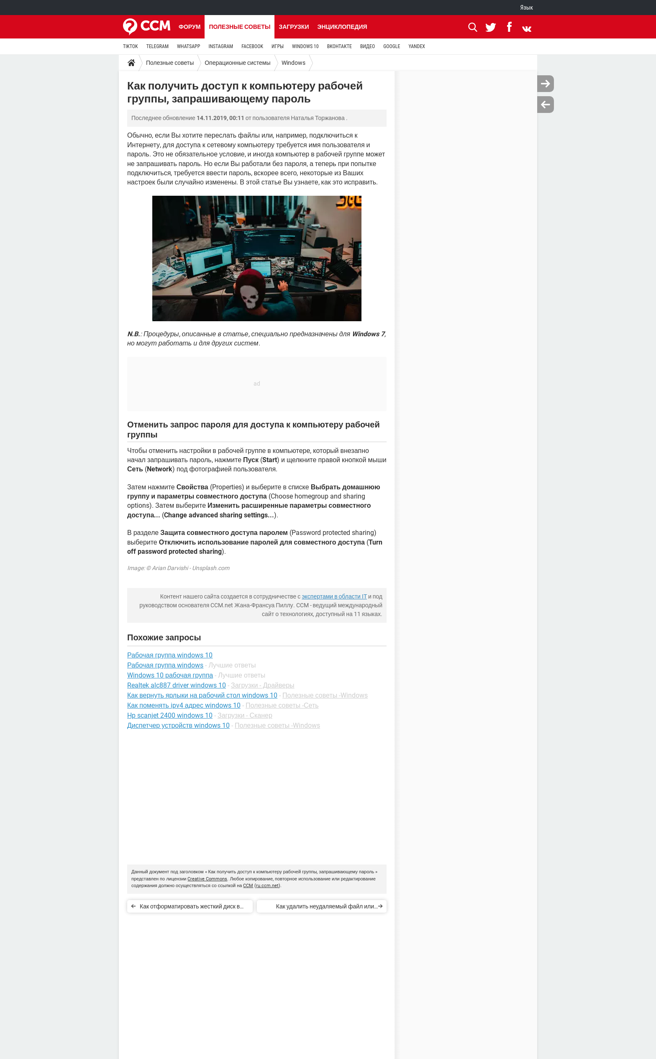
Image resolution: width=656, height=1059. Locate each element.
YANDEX (416, 46)
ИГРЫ (278, 46)
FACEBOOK (252, 46)
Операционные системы (237, 62)
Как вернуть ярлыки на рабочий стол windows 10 (202, 695)
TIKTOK (130, 46)
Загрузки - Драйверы (263, 685)
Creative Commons (207, 879)
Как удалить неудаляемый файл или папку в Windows (325, 908)
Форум (189, 26)
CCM (248, 885)
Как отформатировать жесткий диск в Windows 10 (190, 908)
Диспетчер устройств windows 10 (178, 725)
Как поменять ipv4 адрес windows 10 (184, 705)
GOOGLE (391, 46)
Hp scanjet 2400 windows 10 (170, 715)
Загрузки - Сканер (245, 715)
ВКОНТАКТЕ (339, 46)
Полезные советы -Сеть (282, 705)
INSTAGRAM (220, 46)
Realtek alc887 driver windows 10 (176, 685)
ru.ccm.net (267, 885)
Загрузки (294, 26)
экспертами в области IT (334, 596)
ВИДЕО (367, 46)
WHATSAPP (188, 46)
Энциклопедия (342, 26)
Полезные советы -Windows (325, 695)
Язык (526, 7)
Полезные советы (239, 26)
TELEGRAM (157, 46)
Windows (293, 62)
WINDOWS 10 (305, 46)
